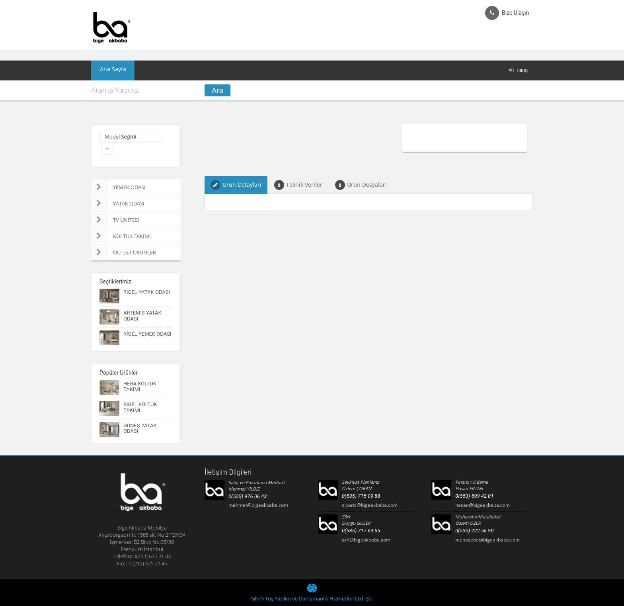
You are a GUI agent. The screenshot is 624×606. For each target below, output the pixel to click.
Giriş (522, 70)
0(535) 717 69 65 (361, 531)
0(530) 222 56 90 (474, 531)
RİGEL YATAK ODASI (146, 292)
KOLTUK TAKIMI (121, 236)
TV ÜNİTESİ (115, 220)
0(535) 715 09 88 (361, 496)
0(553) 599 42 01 (474, 496)
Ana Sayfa (108, 70)
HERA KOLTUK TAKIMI (139, 386)
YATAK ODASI (117, 203)
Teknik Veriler (298, 185)
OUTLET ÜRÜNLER (123, 252)
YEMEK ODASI (118, 187)
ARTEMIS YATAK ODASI (142, 315)
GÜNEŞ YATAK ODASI (140, 428)
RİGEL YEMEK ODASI (147, 334)
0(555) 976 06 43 (247, 496)
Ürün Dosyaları (361, 185)
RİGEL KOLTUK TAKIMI (140, 407)
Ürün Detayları (236, 185)
